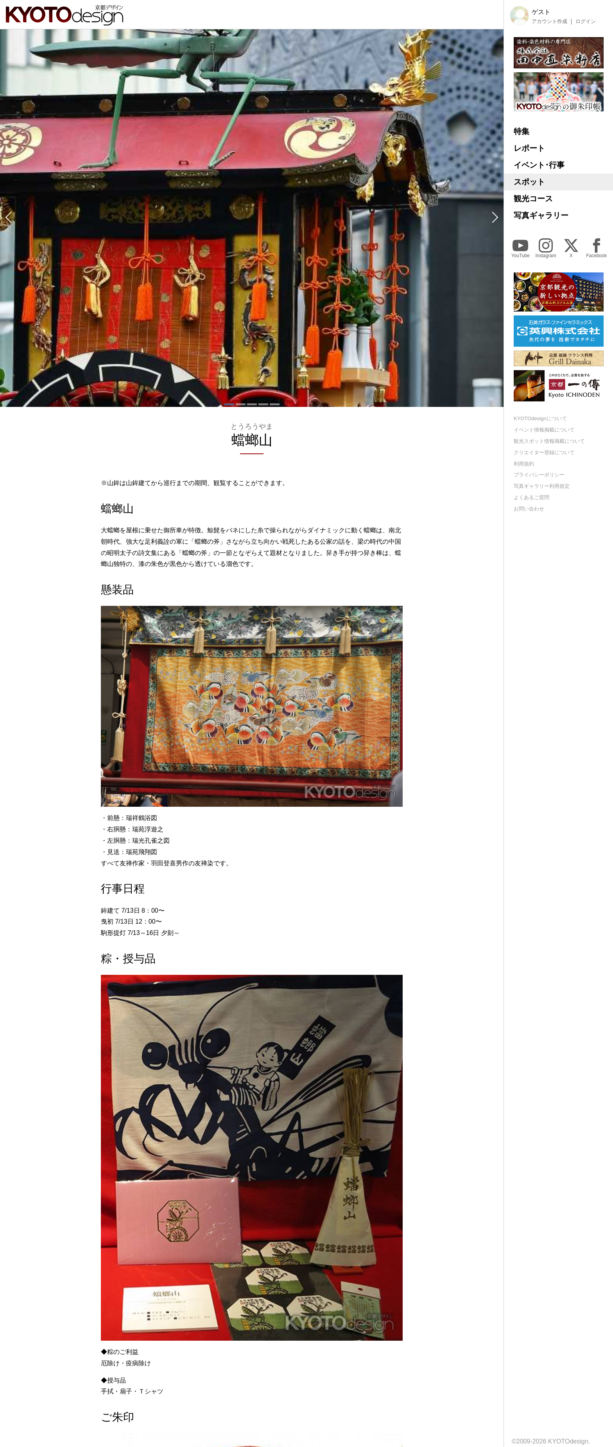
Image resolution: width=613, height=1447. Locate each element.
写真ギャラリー (541, 215)
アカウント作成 (549, 21)
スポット (529, 181)
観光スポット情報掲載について (549, 441)
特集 (521, 131)
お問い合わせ (529, 509)
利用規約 (524, 464)
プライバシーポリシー (539, 475)
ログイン (585, 21)
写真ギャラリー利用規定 (542, 486)
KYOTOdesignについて (540, 418)
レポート (529, 148)
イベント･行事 (539, 165)
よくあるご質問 (531, 497)
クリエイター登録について (544, 452)
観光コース (533, 198)
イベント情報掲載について (544, 430)
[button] (8, 218)
